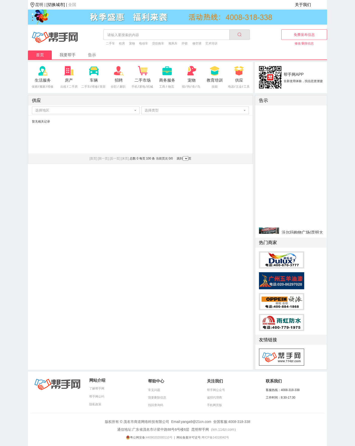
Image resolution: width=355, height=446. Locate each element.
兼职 (122, 86)
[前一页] (103, 158)
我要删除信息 (157, 397)
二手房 (73, 86)
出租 (63, 86)
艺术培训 (211, 43)
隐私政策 (95, 404)
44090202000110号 (159, 437)
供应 (239, 80)
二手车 (110, 43)
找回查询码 (155, 405)
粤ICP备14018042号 (215, 437)
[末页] (125, 158)
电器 (231, 86)
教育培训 (215, 80)
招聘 (119, 80)
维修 (50, 86)
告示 (92, 55)
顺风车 (173, 43)
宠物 (132, 43)
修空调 (196, 43)
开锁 (185, 43)
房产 (69, 80)
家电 (142, 86)
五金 (239, 86)
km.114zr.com (223, 429)
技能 (215, 86)
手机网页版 (214, 405)
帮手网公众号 (216, 390)
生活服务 (43, 80)
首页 (40, 55)
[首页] (93, 158)
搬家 (42, 86)
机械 (150, 86)
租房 (122, 43)
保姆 (35, 86)
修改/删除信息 (304, 43)
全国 (72, 5)
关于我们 (303, 5)
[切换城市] (56, 5)
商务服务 (167, 80)
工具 (247, 86)
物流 (171, 86)
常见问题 (154, 390)
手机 (134, 86)
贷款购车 (158, 43)
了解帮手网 (96, 388)
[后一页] (115, 158)
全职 (114, 86)
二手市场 (143, 80)
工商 (162, 86)
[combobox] (86, 110)
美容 (103, 86)
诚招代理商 (214, 397)
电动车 (143, 43)
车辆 (94, 80)
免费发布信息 (304, 35)
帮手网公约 (96, 396)
